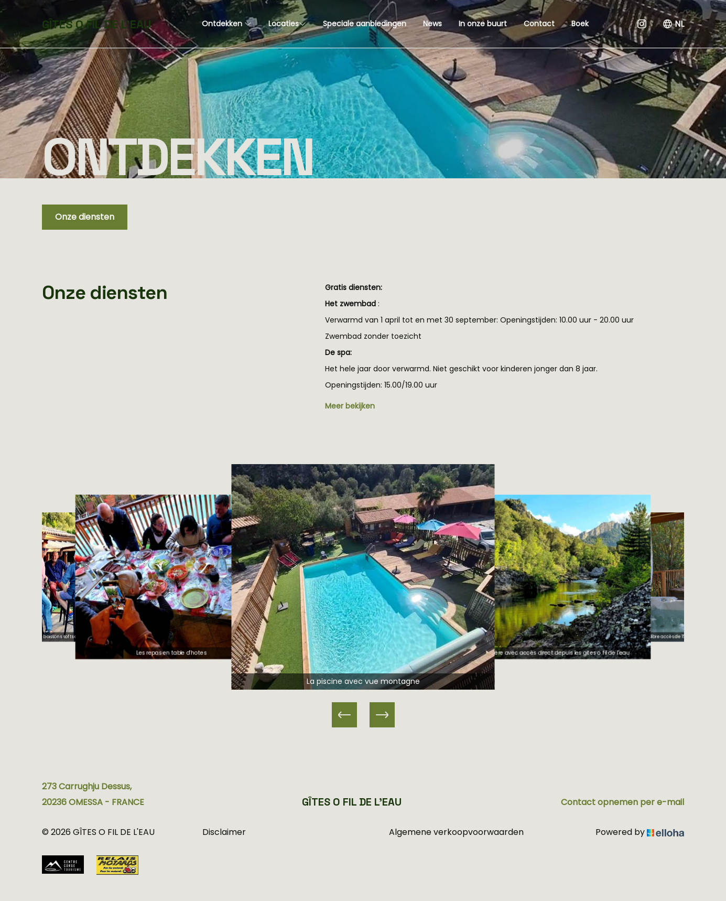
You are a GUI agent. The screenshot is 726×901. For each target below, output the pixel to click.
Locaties (287, 23)
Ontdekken (227, 23)
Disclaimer (224, 832)
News (432, 23)
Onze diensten (84, 217)
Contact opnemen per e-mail (622, 802)
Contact (539, 23)
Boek (580, 23)
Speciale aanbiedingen (364, 23)
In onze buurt (483, 23)
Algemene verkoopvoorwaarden (456, 832)
